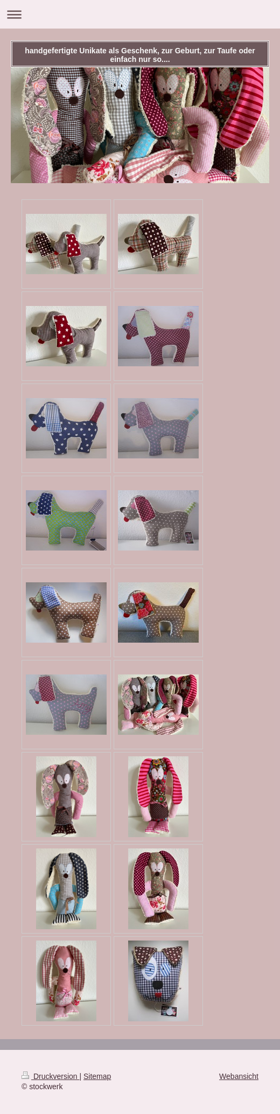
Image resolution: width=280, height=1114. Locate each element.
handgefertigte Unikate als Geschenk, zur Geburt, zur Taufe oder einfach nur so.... (140, 55)
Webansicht (238, 1076)
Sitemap (97, 1076)
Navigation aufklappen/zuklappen (140, 14)
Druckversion (50, 1076)
